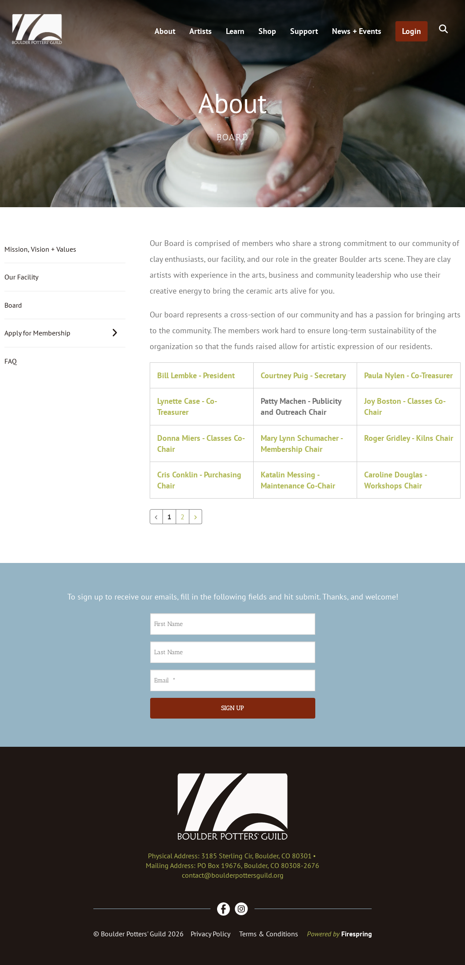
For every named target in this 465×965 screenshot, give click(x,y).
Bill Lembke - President (196, 375)
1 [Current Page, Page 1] (169, 516)
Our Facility (21, 276)
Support (304, 31)
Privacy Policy (210, 933)
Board (13, 305)
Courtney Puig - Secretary (303, 375)
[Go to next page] (195, 517)
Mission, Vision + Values (40, 249)
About (165, 31)
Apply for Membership (64, 333)
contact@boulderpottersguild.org (233, 875)
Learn (235, 31)
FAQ (10, 361)
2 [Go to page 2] (183, 516)
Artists (200, 31)
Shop (267, 31)
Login (411, 31)
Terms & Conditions (268, 933)
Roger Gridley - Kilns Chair (408, 438)
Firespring (356, 933)
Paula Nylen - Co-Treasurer (408, 375)
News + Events (356, 31)
